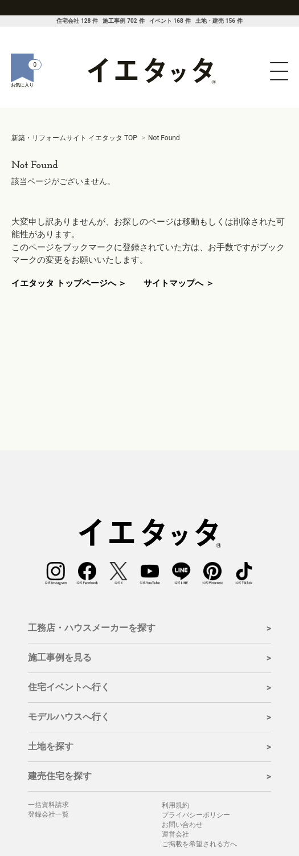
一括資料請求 (48, 805)
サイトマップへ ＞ (179, 283)
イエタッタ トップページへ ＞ (68, 283)
